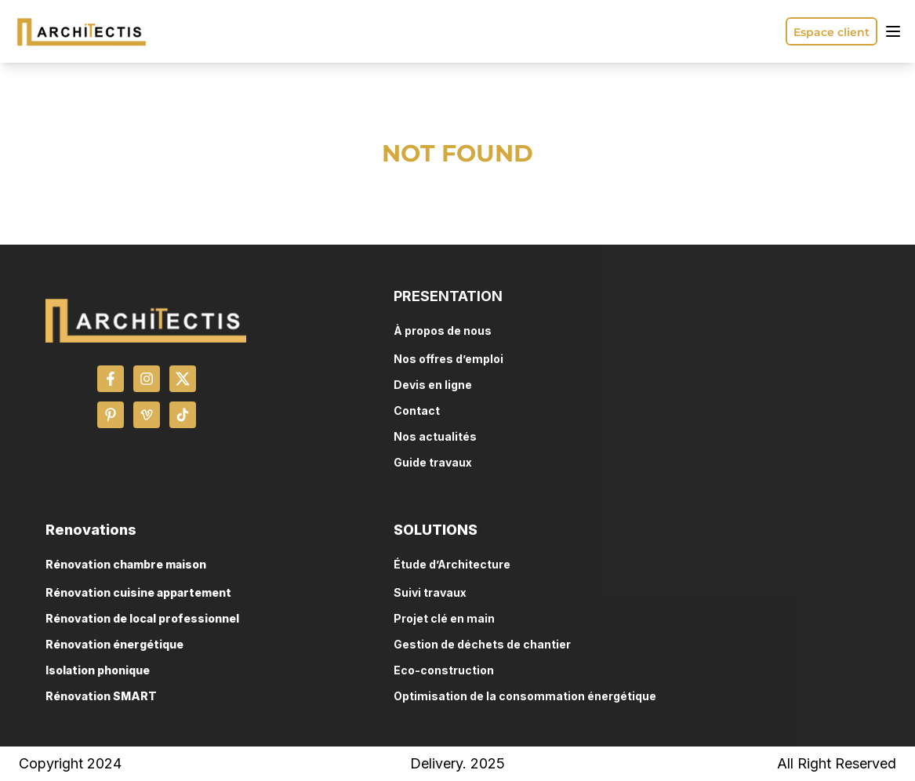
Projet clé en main (444, 618)
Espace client (831, 32)
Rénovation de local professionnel (142, 618)
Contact (417, 410)
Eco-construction (444, 670)
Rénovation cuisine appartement (138, 592)
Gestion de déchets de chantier (482, 644)
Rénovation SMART (101, 696)
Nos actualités (435, 436)
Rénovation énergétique (114, 644)
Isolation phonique (97, 670)
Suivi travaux (430, 592)
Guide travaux (433, 462)
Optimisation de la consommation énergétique (525, 696)
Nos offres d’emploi (448, 358)
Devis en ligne (433, 384)
